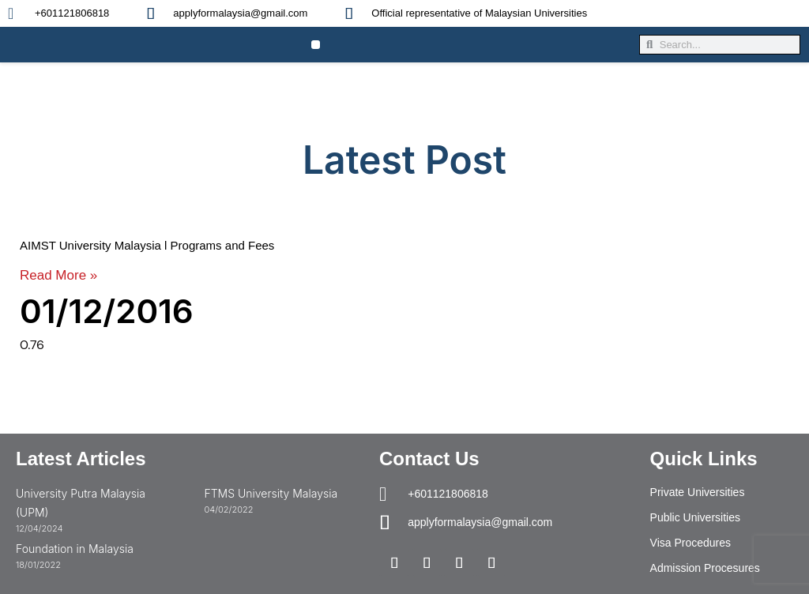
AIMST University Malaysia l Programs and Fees (147, 245)
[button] (315, 44)
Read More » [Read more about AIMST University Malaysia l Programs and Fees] (58, 275)
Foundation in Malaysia (75, 548)
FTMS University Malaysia (270, 493)
